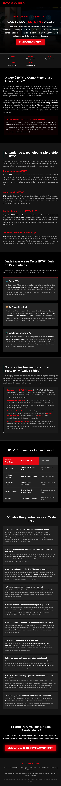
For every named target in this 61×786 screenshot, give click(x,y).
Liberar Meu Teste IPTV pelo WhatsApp (30, 748)
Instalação (33, 768)
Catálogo (24, 768)
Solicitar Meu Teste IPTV (30, 42)
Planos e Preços (44, 768)
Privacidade (30, 770)
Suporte (53, 768)
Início (5, 768)
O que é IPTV (14, 768)
